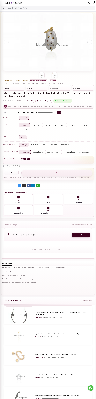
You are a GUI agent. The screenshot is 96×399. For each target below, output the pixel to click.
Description (7, 264)
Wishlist (29, 101)
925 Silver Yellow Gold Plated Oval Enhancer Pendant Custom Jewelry (57, 334)
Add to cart (56, 173)
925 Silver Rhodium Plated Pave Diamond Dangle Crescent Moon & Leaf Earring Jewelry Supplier (60, 313)
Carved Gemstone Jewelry (38, 80)
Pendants (53, 80)
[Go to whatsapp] (90, 388)
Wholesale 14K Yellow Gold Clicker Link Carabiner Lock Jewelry (55, 354)
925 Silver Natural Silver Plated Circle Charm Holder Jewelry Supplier (57, 396)
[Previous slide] (6, 42)
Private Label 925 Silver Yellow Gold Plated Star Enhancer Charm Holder (58, 375)
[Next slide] (89, 42)
